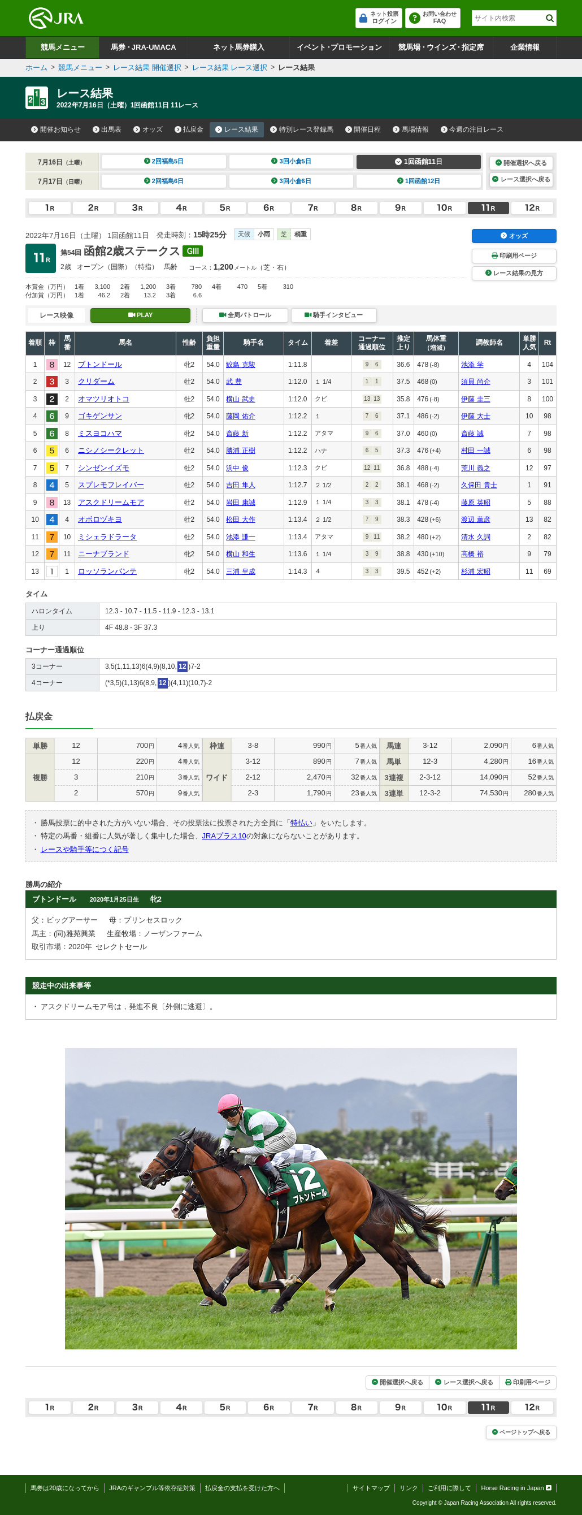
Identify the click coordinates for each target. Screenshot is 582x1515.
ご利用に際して (449, 1487)
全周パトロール (245, 314)
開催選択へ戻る (521, 162)
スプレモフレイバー (111, 485)
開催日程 (363, 129)
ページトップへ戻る (521, 1432)
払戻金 (189, 129)
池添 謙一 (240, 537)
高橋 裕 (472, 554)
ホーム (36, 67)
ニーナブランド (103, 553)
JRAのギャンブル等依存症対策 (152, 1487)
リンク (408, 1487)
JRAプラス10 (224, 836)
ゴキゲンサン (100, 416)
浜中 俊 (237, 468)
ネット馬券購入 (238, 47)
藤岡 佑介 (240, 416)
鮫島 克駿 (240, 365)
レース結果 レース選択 (230, 67)
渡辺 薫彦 (475, 519)
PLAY (140, 314)
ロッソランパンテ (107, 571)
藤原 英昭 (475, 503)
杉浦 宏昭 (475, 571)
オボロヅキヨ (100, 519)
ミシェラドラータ (107, 537)
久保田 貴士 (479, 485)
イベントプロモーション (339, 47)
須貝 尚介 (475, 382)
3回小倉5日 (291, 161)
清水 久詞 (475, 537)
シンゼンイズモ (103, 468)
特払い (301, 823)
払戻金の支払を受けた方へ (242, 1487)
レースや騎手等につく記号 (85, 849)
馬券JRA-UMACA (143, 47)
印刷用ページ (514, 255)
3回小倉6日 (291, 181)
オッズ (148, 129)
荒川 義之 (475, 468)
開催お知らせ (56, 129)
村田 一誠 (475, 451)
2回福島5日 (164, 161)
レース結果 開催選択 (147, 67)
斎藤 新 (237, 434)
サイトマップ (371, 1487)
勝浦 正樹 (240, 451)
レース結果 (236, 129)
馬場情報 (411, 129)
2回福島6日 (164, 181)
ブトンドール (100, 364)
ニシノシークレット (111, 450)
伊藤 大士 (475, 416)
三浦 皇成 (240, 571)
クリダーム (96, 381)
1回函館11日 (418, 162)
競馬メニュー (63, 47)
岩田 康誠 (240, 503)
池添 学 (472, 365)
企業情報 (525, 47)
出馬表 (107, 129)
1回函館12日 (419, 181)
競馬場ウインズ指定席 (441, 47)
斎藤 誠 (472, 434)
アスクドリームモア (111, 502)
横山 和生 (240, 554)
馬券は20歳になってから (65, 1487)
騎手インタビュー (334, 314)
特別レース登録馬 (301, 129)
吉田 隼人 (240, 485)
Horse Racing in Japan (516, 1487)
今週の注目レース (472, 129)
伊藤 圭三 (475, 399)
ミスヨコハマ (100, 433)
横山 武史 (240, 399)
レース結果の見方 (514, 273)
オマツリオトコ (103, 399)
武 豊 (233, 382)
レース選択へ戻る (521, 179)
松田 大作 (240, 519)
